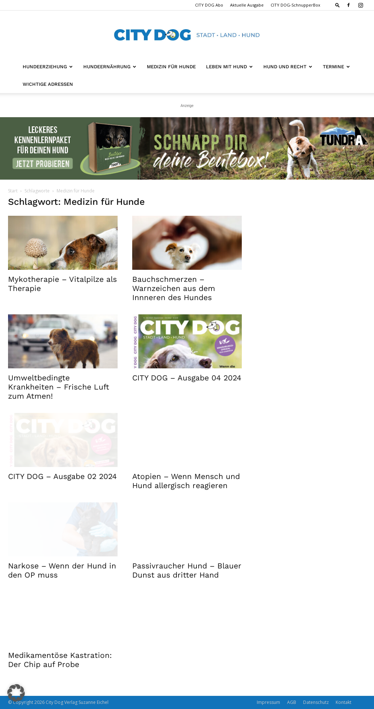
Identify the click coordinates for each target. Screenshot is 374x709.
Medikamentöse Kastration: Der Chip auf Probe (60, 660)
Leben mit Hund (229, 66)
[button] (337, 5)
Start (13, 191)
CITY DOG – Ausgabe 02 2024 (62, 476)
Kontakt (343, 702)
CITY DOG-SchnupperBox (295, 5)
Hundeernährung (109, 66)
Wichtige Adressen (48, 84)
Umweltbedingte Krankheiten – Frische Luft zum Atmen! (58, 387)
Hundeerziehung (48, 66)
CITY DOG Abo (209, 5)
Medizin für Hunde (171, 66)
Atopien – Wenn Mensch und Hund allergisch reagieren (186, 481)
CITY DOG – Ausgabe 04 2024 (186, 377)
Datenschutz (316, 702)
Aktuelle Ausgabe (247, 5)
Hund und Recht (287, 66)
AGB (291, 702)
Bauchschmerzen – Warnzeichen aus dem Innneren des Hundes (173, 288)
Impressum (268, 702)
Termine (336, 66)
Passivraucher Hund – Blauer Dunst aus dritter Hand (186, 570)
